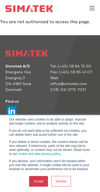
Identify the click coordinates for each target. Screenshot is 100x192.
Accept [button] (38, 181)
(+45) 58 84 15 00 (74, 66)
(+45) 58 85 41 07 (75, 72)
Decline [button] (61, 181)
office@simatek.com (68, 84)
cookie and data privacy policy (39, 154)
